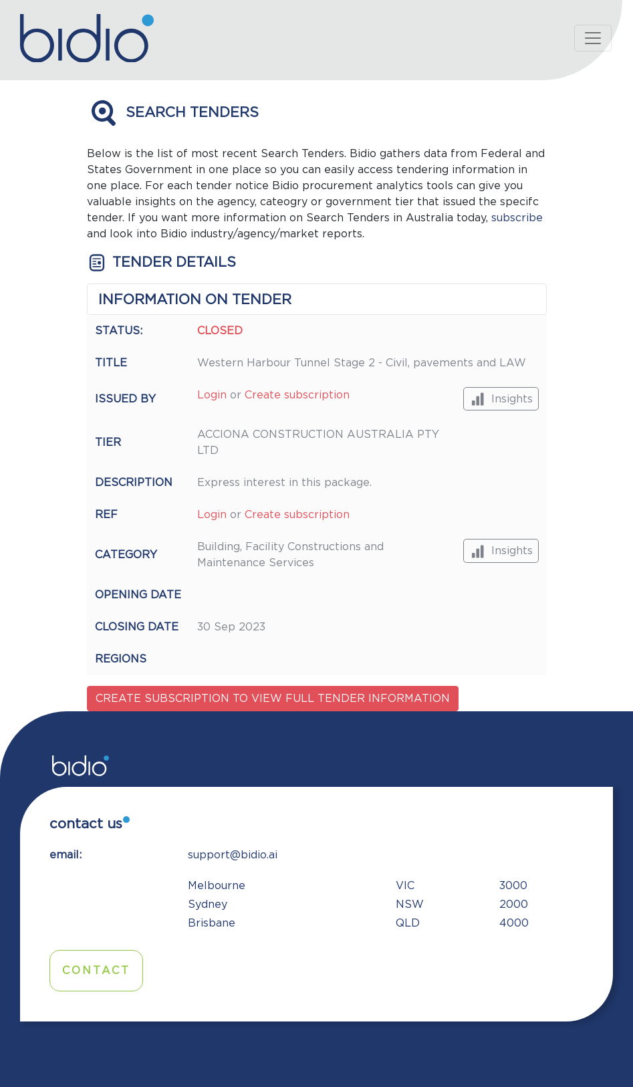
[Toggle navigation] (593, 38)
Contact (96, 970)
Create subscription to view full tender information (273, 698)
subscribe (517, 218)
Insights (501, 398)
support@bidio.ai (232, 855)
